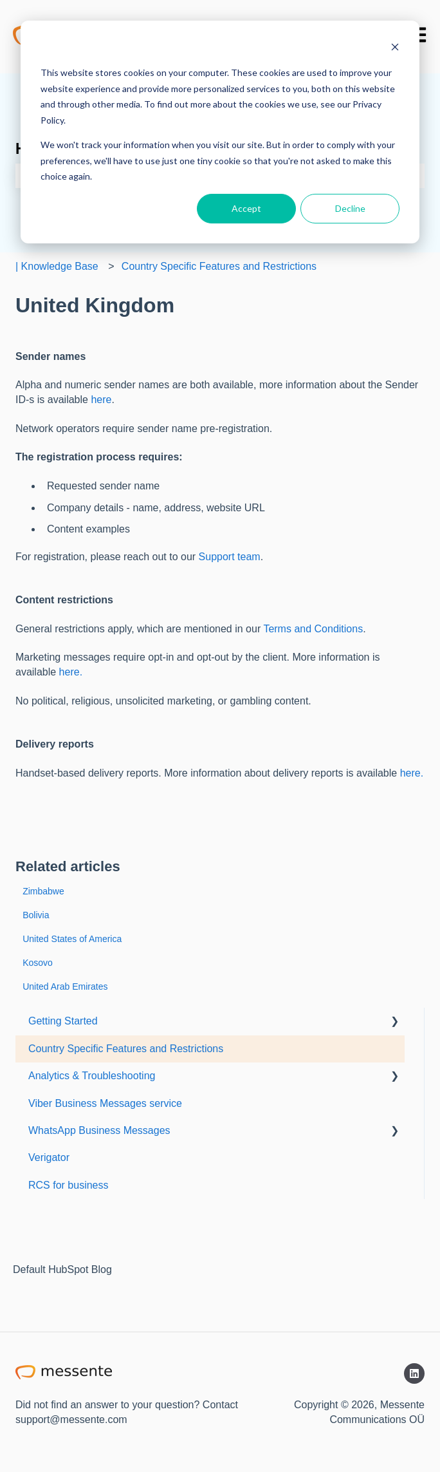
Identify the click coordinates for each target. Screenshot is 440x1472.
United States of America (72, 939)
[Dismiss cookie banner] (394, 49)
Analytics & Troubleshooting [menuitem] (91, 1075)
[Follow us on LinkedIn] (414, 1373)
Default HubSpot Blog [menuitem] (62, 1269)
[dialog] (220, 132)
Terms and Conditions (313, 628)
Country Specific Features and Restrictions (219, 266)
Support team (230, 556)
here (101, 399)
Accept (246, 208)
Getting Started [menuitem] (63, 1020)
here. (70, 671)
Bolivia (36, 915)
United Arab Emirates (65, 986)
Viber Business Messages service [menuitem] (105, 1103)
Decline (350, 208)
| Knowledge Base (56, 266)
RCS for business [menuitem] (68, 1185)
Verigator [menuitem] (48, 1157)
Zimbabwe (43, 891)
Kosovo (38, 963)
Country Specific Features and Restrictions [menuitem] (125, 1048)
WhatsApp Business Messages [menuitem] (99, 1130)
